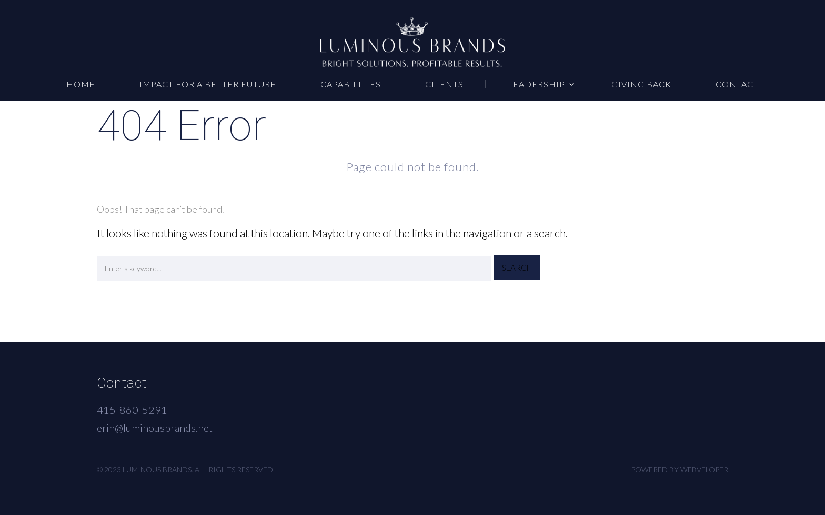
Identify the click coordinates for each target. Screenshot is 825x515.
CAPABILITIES (350, 84)
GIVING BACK (641, 84)
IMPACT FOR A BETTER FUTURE (207, 84)
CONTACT (737, 84)
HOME (80, 84)
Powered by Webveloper (679, 469)
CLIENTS (444, 84)
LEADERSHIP (536, 84)
